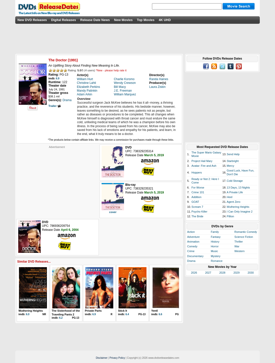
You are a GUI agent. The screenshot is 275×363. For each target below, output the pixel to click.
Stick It (122, 310)
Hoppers (196, 172)
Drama (191, 260)
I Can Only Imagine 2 (240, 211)
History (215, 241)
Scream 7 (197, 206)
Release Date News (95, 20)
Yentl (154, 310)
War (236, 246)
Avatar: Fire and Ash (203, 165)
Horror (215, 246)
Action (191, 231)
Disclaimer (102, 357)
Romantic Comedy (245, 231)
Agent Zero (233, 201)
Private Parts (93, 310)
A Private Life (235, 192)
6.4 (127, 314)
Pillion (230, 216)
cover (112, 212)
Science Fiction (243, 236)
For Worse (197, 187)
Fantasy (216, 236)
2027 (208, 272)
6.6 (160, 314)
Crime (190, 251)
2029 (237, 272)
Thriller (238, 241)
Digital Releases (63, 20)
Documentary (195, 256)
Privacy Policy (117, 357)
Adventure (193, 236)
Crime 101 (197, 192)
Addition (196, 197)
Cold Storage (235, 180)
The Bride (197, 216)
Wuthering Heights (30, 310)
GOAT (195, 201)
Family (215, 231)
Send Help (233, 154)
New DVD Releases (32, 20)
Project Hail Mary (201, 160)
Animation (193, 241)
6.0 (27, 314)
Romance (217, 260)
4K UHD (165, 20)
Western (239, 251)
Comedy (192, 246)
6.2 (61, 317)
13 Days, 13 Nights (238, 187)
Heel (230, 197)
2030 (251, 272)
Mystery (216, 256)
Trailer (54, 105)
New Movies (123, 20)
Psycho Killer (199, 211)
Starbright (233, 160)
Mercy (230, 165)
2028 (222, 272)
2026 (194, 272)
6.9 (57, 78)
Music (214, 251)
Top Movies (145, 20)
